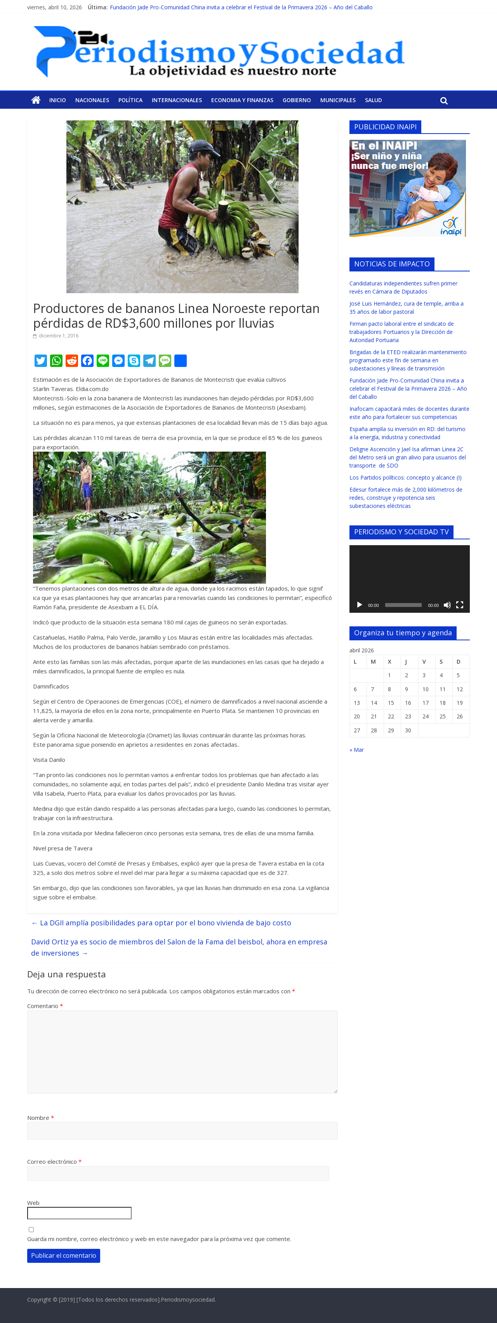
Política (130, 100)
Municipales (338, 100)
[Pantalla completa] (460, 605)
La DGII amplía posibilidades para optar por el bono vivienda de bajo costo (161, 922)
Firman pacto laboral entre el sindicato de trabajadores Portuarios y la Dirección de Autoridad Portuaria (401, 332)
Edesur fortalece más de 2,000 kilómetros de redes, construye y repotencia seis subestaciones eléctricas (405, 497)
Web (33, 1203)
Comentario (45, 1006)
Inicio (57, 100)
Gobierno (297, 100)
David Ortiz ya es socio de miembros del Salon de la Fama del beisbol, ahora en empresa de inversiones (179, 947)
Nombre (40, 1117)
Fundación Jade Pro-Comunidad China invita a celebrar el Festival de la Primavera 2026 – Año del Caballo (241, 7)
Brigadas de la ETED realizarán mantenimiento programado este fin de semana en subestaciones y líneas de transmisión (408, 360)
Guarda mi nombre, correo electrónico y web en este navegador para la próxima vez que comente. (159, 1239)
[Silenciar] (447, 605)
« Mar (356, 749)
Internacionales (177, 100)
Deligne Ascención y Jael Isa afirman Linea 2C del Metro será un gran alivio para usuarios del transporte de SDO (407, 457)
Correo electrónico (54, 1161)
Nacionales (92, 100)
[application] (409, 579)
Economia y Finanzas (242, 100)
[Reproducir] (359, 605)
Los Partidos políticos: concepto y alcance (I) (405, 477)
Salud (373, 100)
